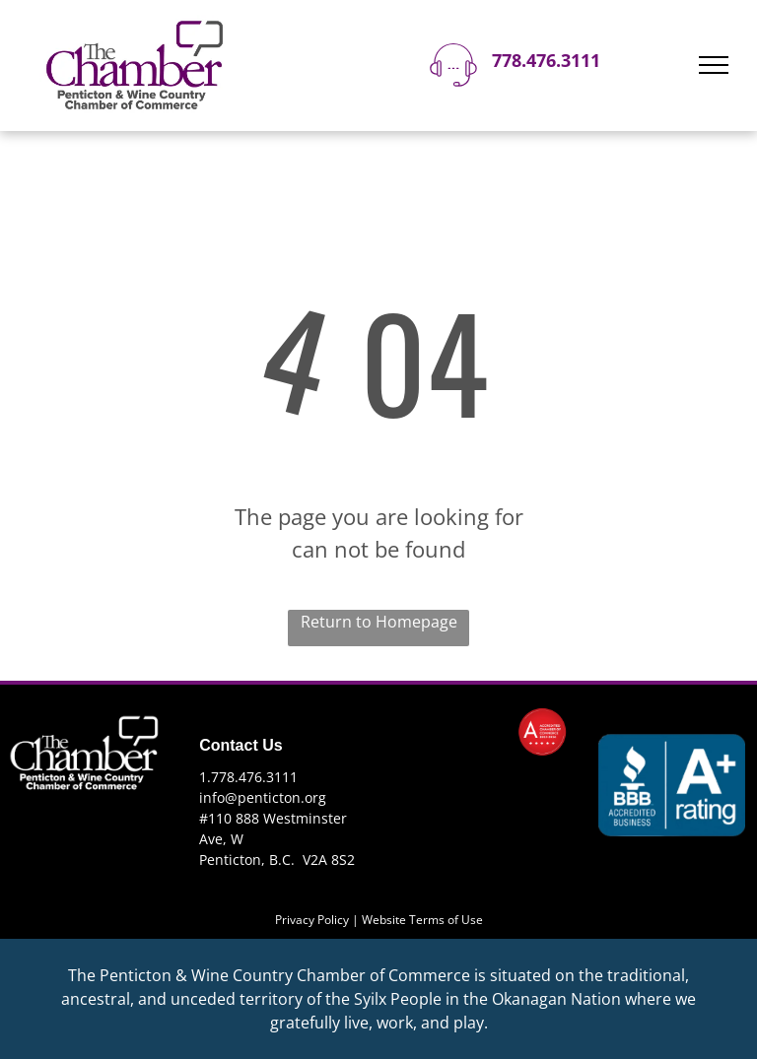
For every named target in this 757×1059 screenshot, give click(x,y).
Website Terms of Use (422, 919)
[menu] (713, 65)
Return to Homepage (379, 621)
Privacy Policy (312, 919)
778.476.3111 (546, 60)
